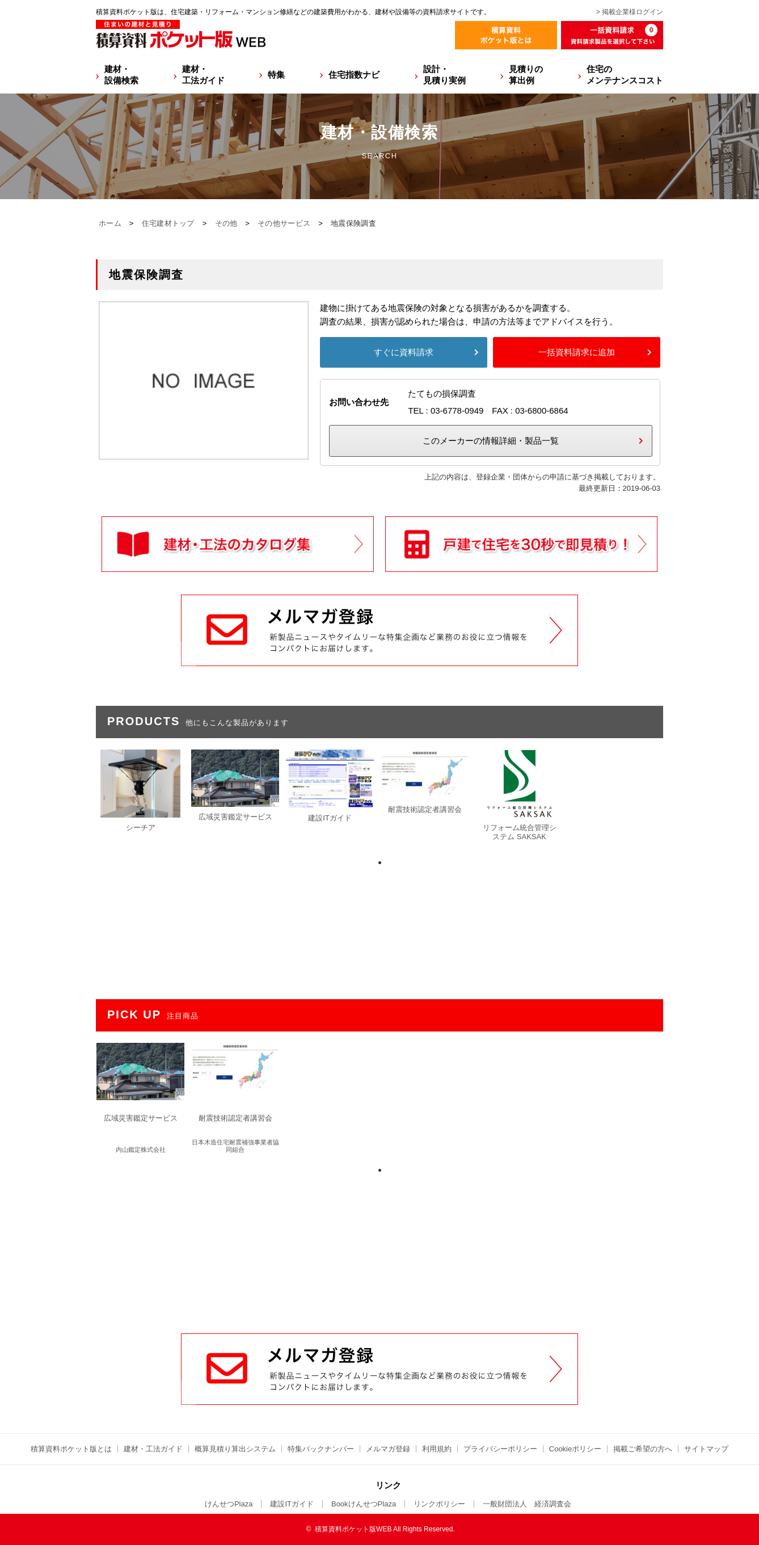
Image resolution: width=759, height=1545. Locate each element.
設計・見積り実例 (444, 74)
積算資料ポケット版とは (71, 1449)
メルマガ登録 (388, 1449)
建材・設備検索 (121, 74)
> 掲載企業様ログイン (629, 12)
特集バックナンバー (321, 1449)
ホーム (110, 223)
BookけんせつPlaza (363, 1504)
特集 (276, 74)
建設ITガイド (292, 1504)
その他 (226, 223)
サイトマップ (706, 1449)
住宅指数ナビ (354, 74)
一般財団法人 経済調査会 (527, 1504)
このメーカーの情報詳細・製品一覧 (491, 440)
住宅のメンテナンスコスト (625, 74)
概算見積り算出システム (235, 1449)
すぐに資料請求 (403, 352)
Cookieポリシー (575, 1449)
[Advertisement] (379, 1247)
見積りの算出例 (526, 74)
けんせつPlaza (229, 1504)
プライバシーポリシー (500, 1449)
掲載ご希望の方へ (642, 1449)
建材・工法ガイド (203, 74)
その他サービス (284, 223)
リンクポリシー (439, 1504)
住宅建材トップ (168, 223)
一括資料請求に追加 (576, 352)
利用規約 (437, 1449)
